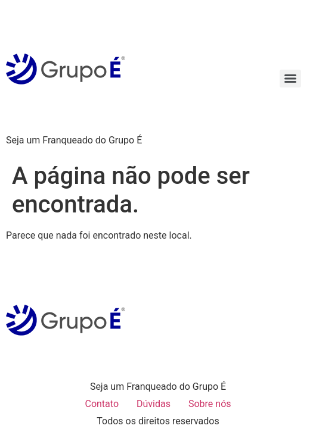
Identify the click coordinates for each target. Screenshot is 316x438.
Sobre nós (209, 403)
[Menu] (290, 78)
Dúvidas (154, 403)
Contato (102, 403)
